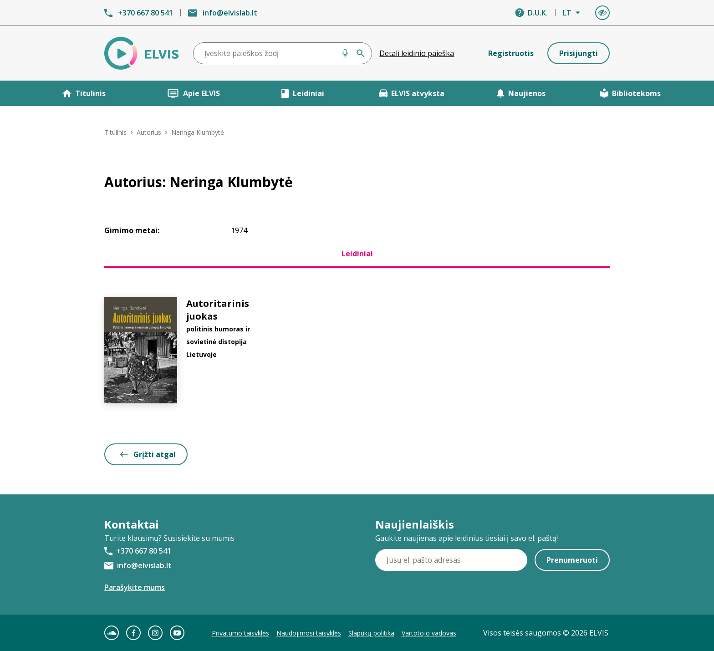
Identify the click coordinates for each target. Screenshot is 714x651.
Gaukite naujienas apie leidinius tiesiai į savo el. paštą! (466, 538)
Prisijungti (578, 53)
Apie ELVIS (193, 93)
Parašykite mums (134, 587)
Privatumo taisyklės (240, 633)
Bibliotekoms (630, 93)
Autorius (149, 132)
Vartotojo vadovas (429, 633)
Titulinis (84, 93)
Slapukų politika (371, 633)
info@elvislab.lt (230, 13)
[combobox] (282, 53)
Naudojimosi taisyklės (308, 633)
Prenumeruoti (572, 560)
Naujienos (521, 93)
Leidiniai (302, 93)
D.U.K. (538, 13)
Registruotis (511, 53)
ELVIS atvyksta (411, 93)
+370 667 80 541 (145, 13)
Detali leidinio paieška (416, 53)
